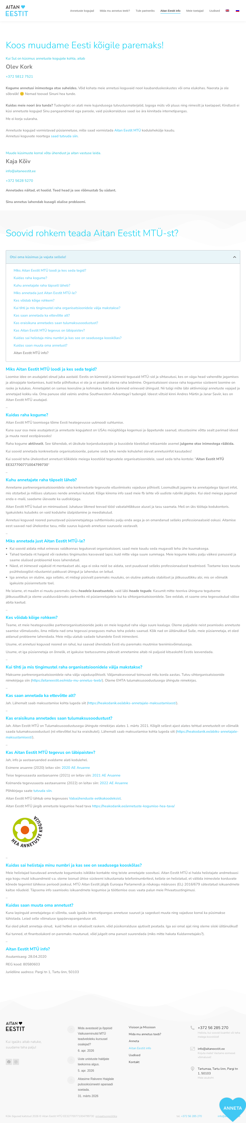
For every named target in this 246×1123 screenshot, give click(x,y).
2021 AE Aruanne (106, 775)
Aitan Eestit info (140, 1048)
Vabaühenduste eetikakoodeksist (95, 798)
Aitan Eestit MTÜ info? (31, 353)
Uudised (134, 1055)
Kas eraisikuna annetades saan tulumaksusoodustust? (56, 323)
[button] (234, 257)
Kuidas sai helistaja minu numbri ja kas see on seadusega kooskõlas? (67, 338)
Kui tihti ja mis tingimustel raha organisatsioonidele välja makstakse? (67, 308)
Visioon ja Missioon (142, 1027)
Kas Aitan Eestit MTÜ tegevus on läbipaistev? (49, 330)
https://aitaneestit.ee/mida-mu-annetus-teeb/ (67, 680)
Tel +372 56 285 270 (21, 3)
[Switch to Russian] (238, 18)
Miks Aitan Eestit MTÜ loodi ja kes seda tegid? (50, 270)
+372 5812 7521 (19, 76)
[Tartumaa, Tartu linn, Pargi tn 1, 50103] (192, 1068)
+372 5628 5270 (19, 180)
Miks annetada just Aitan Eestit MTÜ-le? (45, 293)
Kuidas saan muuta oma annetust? (40, 345)
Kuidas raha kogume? (30, 278)
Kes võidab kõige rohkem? (34, 300)
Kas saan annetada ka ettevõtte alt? (42, 315)
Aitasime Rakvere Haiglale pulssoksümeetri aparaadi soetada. (96, 1084)
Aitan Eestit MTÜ (127, 130)
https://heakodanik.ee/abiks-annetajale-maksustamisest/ (132, 703)
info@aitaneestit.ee (21, 171)
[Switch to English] (228, 18)
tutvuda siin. (42, 790)
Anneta (134, 1041)
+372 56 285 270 (213, 1027)
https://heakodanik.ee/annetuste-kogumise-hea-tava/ (133, 806)
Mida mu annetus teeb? (145, 1034)
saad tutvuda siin (64, 136)
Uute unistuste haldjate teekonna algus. (93, 1061)
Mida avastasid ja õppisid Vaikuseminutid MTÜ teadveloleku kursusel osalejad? (95, 1036)
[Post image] (71, 1029)
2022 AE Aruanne (114, 783)
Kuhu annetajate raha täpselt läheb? (42, 285)
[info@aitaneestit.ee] (192, 1049)
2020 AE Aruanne (76, 767)
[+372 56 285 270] (192, 1028)
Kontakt (134, 1062)
